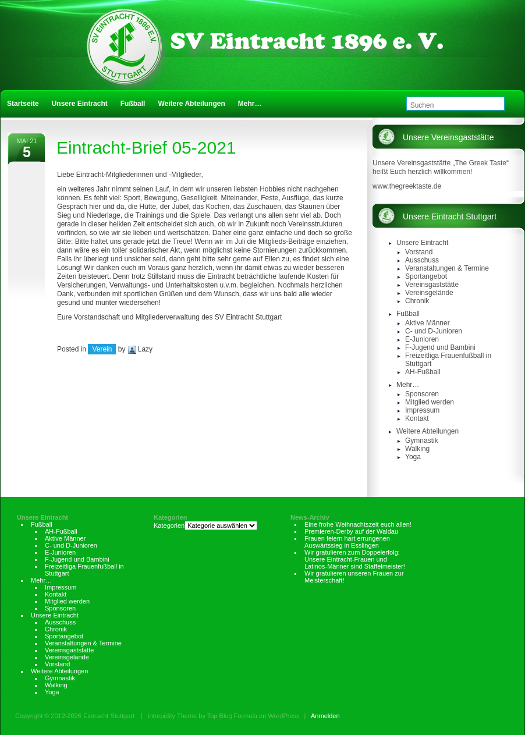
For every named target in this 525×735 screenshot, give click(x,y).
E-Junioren (422, 339)
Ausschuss (422, 260)
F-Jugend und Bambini (440, 347)
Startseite (23, 104)
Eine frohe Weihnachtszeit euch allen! (358, 524)
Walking (417, 449)
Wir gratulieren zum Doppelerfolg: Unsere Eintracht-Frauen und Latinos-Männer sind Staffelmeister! (354, 559)
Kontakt (417, 418)
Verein (102, 349)
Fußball (408, 314)
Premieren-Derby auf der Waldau (351, 531)
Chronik (417, 301)
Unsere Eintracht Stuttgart (449, 216)
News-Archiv (309, 517)
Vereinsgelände (429, 293)
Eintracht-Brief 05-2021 (146, 147)
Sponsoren (422, 394)
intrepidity (161, 715)
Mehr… (407, 385)
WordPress (283, 715)
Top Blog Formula (232, 715)
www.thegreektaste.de (407, 186)
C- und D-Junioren (433, 331)
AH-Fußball (423, 372)
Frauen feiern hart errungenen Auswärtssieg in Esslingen (347, 542)
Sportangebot (426, 276)
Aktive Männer (427, 323)
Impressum (422, 410)
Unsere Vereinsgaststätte (448, 137)
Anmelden (325, 715)
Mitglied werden (429, 402)
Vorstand (418, 252)
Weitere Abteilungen (427, 431)
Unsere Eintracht (422, 243)
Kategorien (170, 517)
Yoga (413, 457)
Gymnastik (421, 440)
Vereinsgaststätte (432, 284)
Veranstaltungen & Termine (447, 268)
